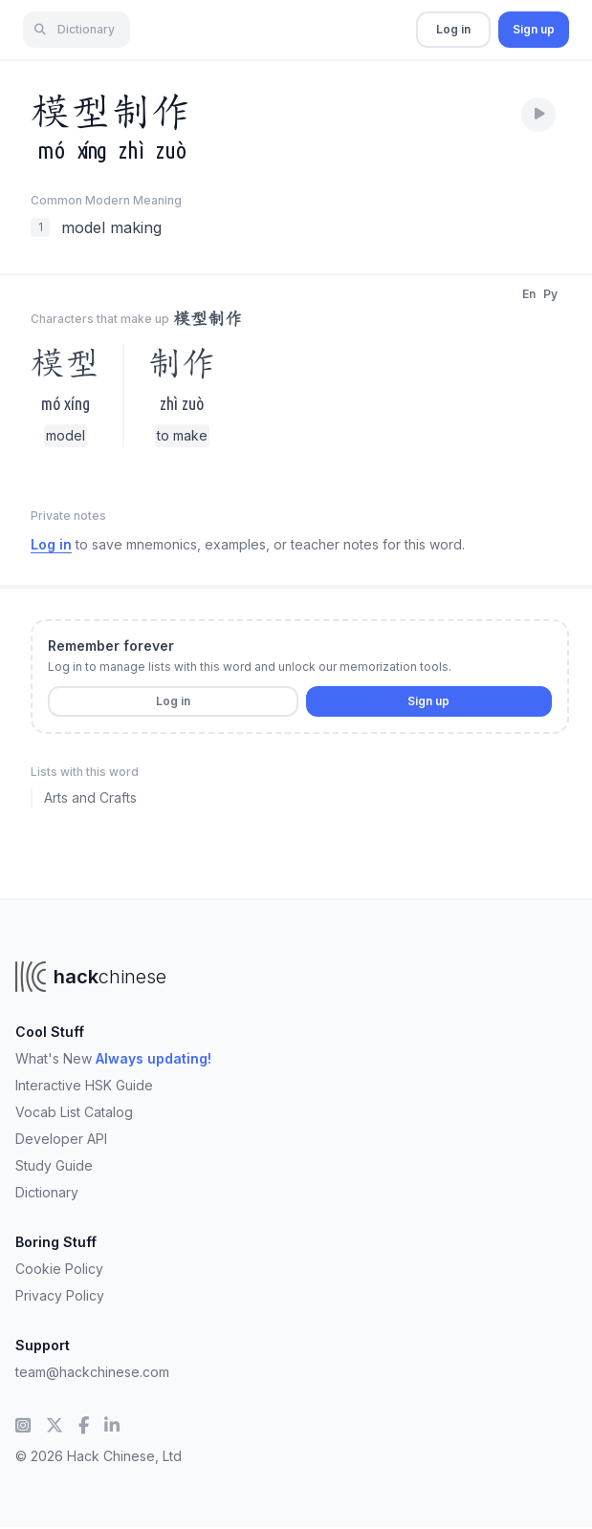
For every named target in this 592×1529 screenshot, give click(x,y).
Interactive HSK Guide (84, 1085)
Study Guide (54, 1165)
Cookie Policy (59, 1268)
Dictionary (46, 1192)
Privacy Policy (59, 1295)
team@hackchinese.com (92, 1372)
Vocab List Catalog (74, 1112)
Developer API (61, 1139)
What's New (113, 1058)
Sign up (534, 29)
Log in (453, 29)
